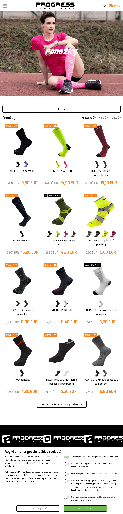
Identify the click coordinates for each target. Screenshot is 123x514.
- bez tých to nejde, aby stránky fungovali (94, 456)
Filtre (61, 109)
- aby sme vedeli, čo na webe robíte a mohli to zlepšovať (93, 465)
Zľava (116, 118)
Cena (103, 118)
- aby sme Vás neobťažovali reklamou (94, 473)
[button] (5, 5)
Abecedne (89, 118)
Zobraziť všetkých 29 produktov (62, 404)
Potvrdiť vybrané (38, 508)
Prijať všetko (85, 508)
